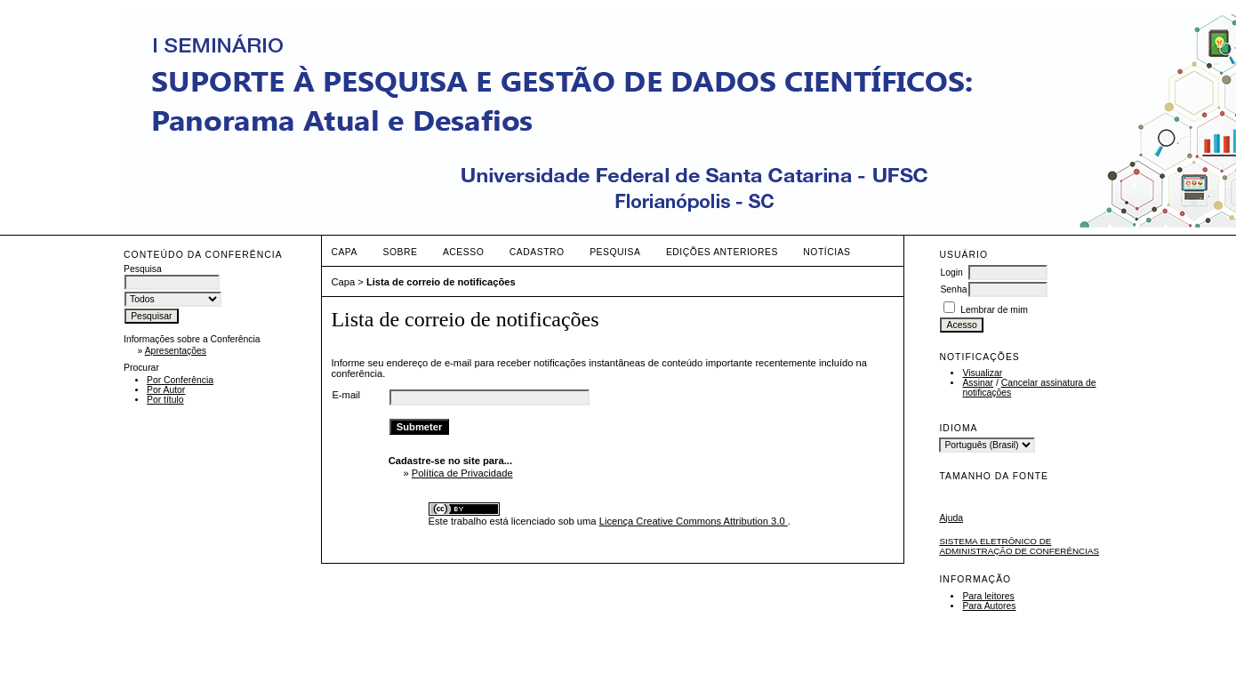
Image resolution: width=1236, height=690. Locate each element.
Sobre (399, 252)
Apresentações (175, 351)
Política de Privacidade (462, 473)
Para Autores (988, 606)
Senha (953, 289)
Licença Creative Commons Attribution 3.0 (693, 521)
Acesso (463, 252)
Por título (165, 400)
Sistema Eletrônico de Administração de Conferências (1019, 546)
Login (951, 272)
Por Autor (166, 390)
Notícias (826, 252)
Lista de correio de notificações (441, 282)
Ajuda (951, 518)
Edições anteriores (722, 252)
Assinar (977, 383)
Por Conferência (180, 380)
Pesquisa (615, 252)
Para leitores (988, 596)
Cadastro (537, 252)
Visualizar (982, 373)
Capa (344, 252)
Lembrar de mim (994, 310)
